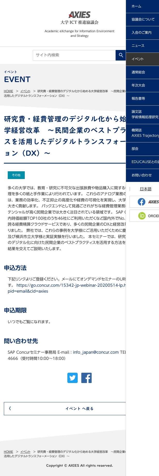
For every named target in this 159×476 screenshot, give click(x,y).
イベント (25, 91)
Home (8, 91)
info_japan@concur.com (96, 352)
